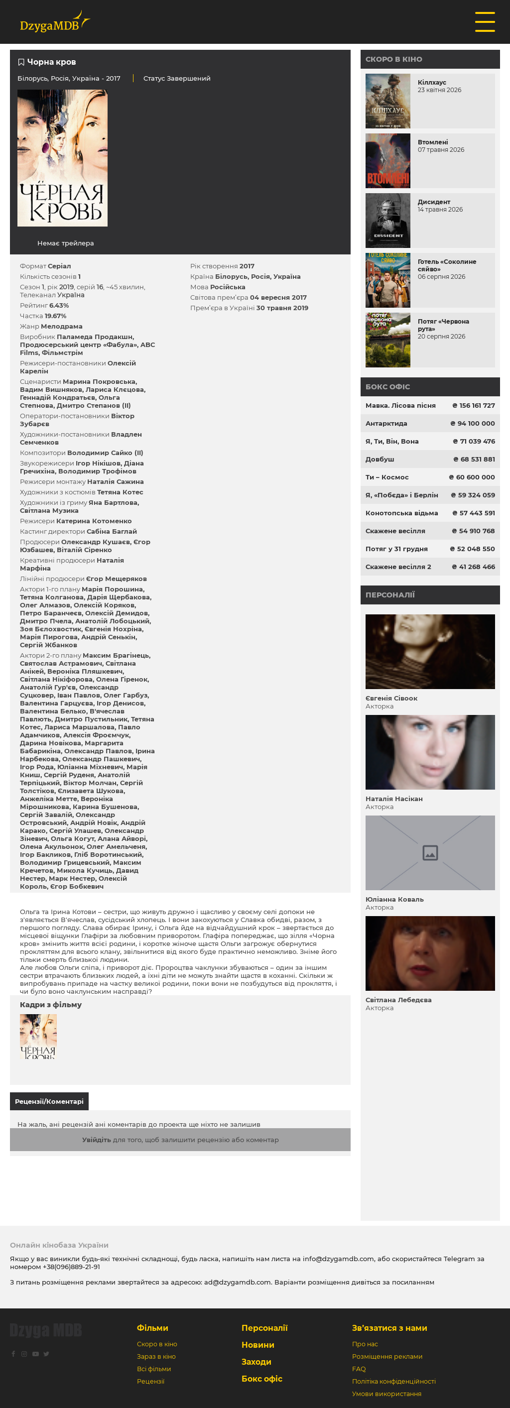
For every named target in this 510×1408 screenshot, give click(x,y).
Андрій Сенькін (108, 637)
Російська (228, 287)
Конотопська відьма (402, 513)
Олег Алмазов (45, 605)
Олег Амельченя (116, 846)
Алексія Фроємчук (96, 735)
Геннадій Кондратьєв (57, 397)
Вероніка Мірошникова (66, 803)
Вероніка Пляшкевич (85, 671)
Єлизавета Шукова (91, 791)
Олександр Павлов (98, 751)
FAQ (359, 1369)
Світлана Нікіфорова (56, 679)
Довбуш (380, 459)
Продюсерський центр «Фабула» (78, 345)
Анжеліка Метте (48, 799)
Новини (258, 1345)
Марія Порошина (112, 589)
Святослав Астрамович (61, 663)
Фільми (152, 1328)
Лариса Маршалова (79, 727)
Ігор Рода (37, 767)
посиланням (413, 1282)
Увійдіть (96, 1140)
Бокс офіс (388, 386)
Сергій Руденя (69, 775)
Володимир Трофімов (97, 471)
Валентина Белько (53, 711)
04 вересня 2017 (278, 297)
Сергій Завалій (46, 815)
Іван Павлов (78, 695)
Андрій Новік (93, 822)
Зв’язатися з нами (389, 1328)
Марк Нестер (72, 878)
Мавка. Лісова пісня (401, 405)
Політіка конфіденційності (394, 1381)
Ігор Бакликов (45, 854)
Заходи (256, 1362)
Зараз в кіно (156, 1356)
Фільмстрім (62, 352)
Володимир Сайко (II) (105, 453)
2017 (247, 266)
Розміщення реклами (387, 1356)
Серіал (59, 266)
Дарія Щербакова (118, 597)
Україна (86, 78)
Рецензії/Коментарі (49, 1101)
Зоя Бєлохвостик (50, 629)
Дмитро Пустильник (91, 719)
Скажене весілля (395, 531)
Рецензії (150, 1381)
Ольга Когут (72, 838)
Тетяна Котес (120, 492)
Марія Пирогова (49, 637)
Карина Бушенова (105, 807)
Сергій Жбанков (48, 645)
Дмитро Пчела (46, 621)
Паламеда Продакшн (94, 337)
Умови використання (387, 1394)
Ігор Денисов (120, 703)
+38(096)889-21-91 (71, 1267)
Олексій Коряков (104, 605)
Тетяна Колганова (52, 597)
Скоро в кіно (394, 59)
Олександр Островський (67, 818)
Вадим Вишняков (51, 389)
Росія (60, 78)
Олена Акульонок (51, 846)
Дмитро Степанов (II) (94, 405)
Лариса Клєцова (115, 389)
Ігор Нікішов (98, 463)
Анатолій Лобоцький (112, 621)
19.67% (55, 316)
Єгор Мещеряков (116, 579)
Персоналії (390, 594)
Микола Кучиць (85, 870)
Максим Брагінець (116, 655)
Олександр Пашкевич (101, 759)
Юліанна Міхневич (90, 767)
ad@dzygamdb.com (237, 1282)
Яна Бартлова (113, 502)
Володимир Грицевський (65, 862)
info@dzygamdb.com (337, 1259)
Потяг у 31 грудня (397, 549)
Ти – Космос (387, 477)
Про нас (365, 1344)
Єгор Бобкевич (77, 886)
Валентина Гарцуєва (56, 703)
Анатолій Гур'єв (48, 687)
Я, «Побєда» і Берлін (402, 495)
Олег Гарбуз (125, 695)
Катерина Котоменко (94, 521)
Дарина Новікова (50, 743)
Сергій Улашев (75, 830)
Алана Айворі (122, 838)
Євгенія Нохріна (113, 629)
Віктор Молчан (90, 783)
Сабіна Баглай (112, 531)
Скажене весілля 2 (398, 567)
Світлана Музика (49, 510)
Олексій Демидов (116, 613)
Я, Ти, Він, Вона (392, 441)
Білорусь (32, 78)
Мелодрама (62, 326)
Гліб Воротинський (108, 854)
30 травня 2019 (282, 308)
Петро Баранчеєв (51, 613)
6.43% (59, 305)
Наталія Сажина (115, 481)
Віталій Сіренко (84, 550)
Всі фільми (154, 1369)
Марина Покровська (99, 381)
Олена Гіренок (121, 679)
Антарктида (386, 423)
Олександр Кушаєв (95, 542)
